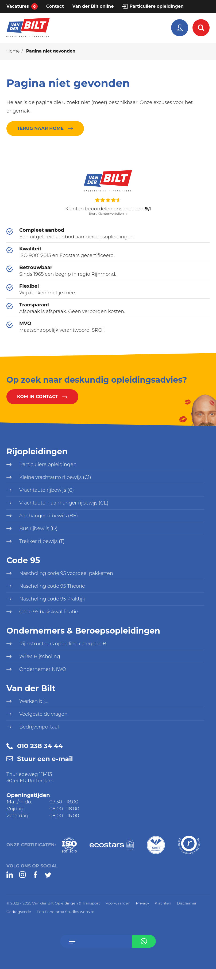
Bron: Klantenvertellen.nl (108, 212)
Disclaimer (186, 903)
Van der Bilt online (93, 6)
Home (13, 51)
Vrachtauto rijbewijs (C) (46, 490)
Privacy (142, 903)
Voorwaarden (118, 903)
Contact (55, 6)
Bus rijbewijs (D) (38, 528)
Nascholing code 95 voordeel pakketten (66, 573)
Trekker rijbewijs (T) (41, 541)
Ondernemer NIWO (42, 669)
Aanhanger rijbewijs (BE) (48, 516)
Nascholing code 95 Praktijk (52, 599)
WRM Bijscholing (39, 656)
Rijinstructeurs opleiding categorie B (62, 644)
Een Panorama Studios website (65, 911)
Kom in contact (37, 396)
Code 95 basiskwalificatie (48, 612)
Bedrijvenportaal (39, 727)
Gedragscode (18, 911)
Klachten (163, 903)
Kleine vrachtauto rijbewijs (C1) (55, 477)
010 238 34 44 (40, 746)
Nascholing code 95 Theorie (52, 586)
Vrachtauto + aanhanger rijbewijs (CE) (64, 503)
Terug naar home (40, 128)
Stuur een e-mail (45, 759)
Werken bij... (33, 701)
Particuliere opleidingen (156, 6)
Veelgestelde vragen (43, 714)
